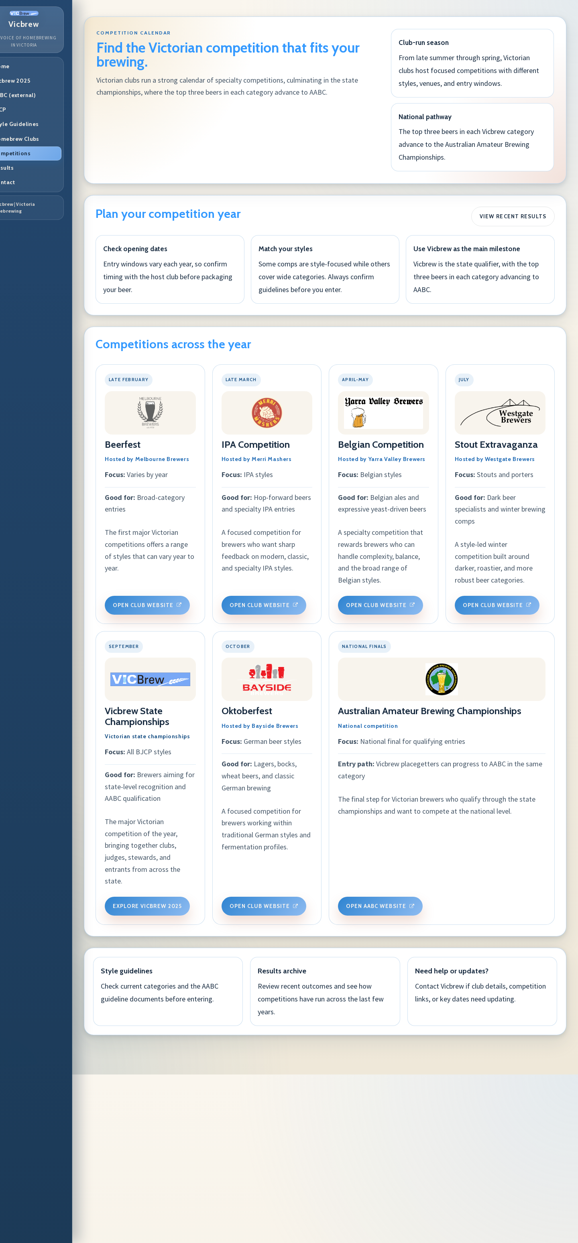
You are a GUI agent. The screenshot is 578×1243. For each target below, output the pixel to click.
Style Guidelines (40, 124)
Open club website (466, 592)
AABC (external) (38, 95)
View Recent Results (511, 212)
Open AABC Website (172, 1076)
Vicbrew (48, 20)
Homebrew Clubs (40, 138)
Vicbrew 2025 (35, 80)
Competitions (36, 153)
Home (25, 66)
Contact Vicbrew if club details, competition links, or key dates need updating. (485, 1158)
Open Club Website (172, 592)
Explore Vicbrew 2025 (319, 854)
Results (27, 167)
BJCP (24, 109)
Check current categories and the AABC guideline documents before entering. (189, 1151)
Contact (28, 182)
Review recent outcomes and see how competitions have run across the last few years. (337, 1158)
